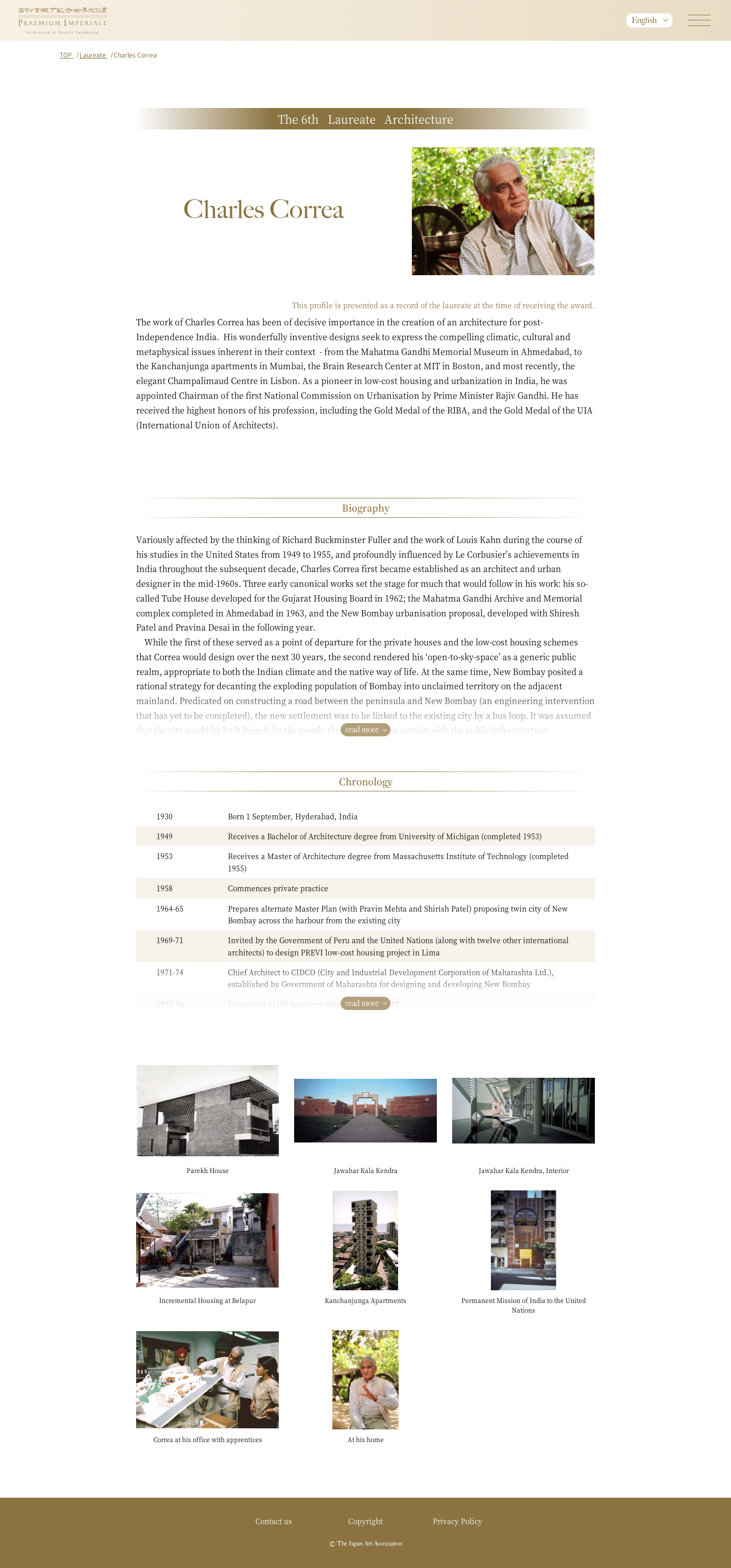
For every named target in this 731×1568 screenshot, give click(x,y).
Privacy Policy (457, 1521)
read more (362, 729)
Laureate (94, 54)
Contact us (273, 1521)
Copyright (365, 1521)
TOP (66, 54)
